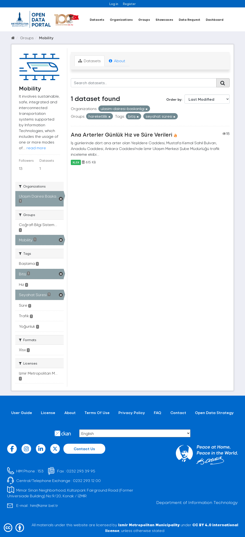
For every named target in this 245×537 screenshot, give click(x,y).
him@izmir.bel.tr (44, 505)
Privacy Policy (131, 412)
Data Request (189, 19)
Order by (174, 99)
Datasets (97, 19)
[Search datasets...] (144, 82)
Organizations (121, 19)
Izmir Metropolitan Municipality (149, 524)
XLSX (75, 162)
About (117, 60)
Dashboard (214, 19)
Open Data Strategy (214, 412)
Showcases (164, 19)
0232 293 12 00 (87, 480)
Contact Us (84, 448)
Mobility (46, 37)
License (48, 412)
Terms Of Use (97, 412)
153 (41, 470)
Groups (144, 19)
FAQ (157, 412)
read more (36, 147)
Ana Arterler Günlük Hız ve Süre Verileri (121, 134)
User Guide (21, 412)
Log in (113, 4)
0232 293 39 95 (81, 470)
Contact (178, 412)
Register (129, 4)
